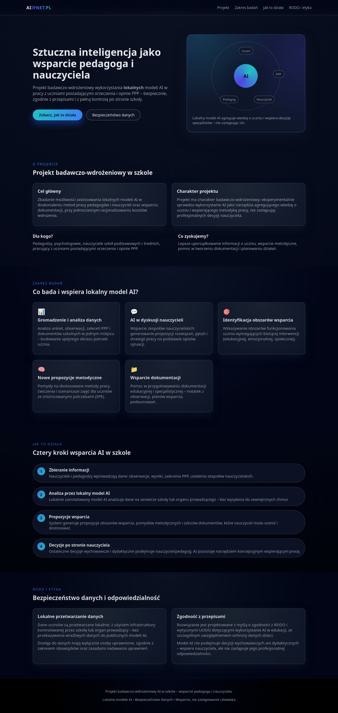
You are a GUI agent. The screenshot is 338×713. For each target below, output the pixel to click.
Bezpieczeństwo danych (113, 114)
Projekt (223, 7)
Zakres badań (246, 7)
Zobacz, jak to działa (57, 114)
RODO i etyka (300, 7)
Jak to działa (273, 7)
